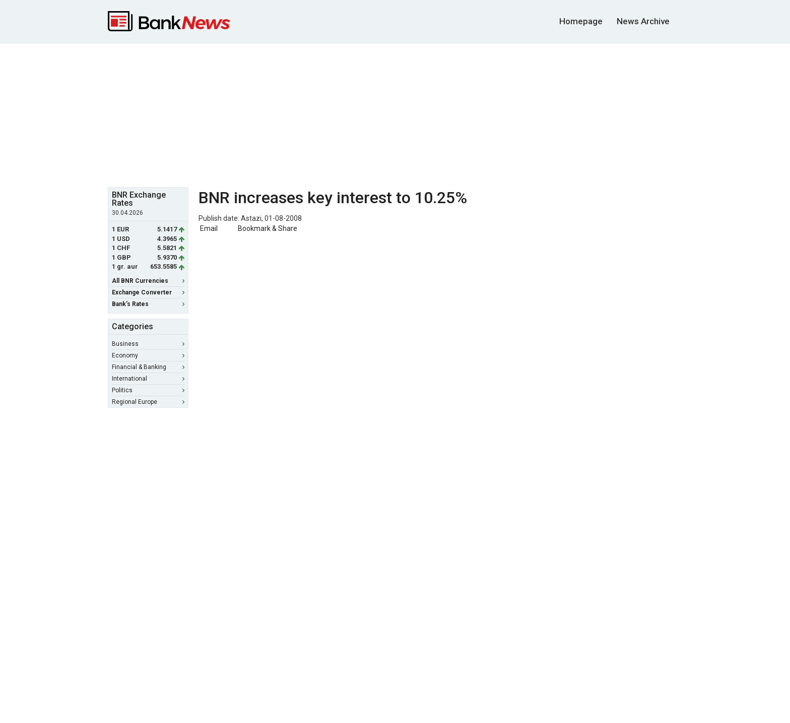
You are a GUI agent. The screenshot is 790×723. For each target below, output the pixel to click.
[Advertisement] (395, 114)
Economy (148, 355)
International (148, 378)
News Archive (643, 21)
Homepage (581, 21)
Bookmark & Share (267, 228)
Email (208, 228)
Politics (148, 390)
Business (148, 343)
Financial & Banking (148, 367)
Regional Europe (148, 401)
